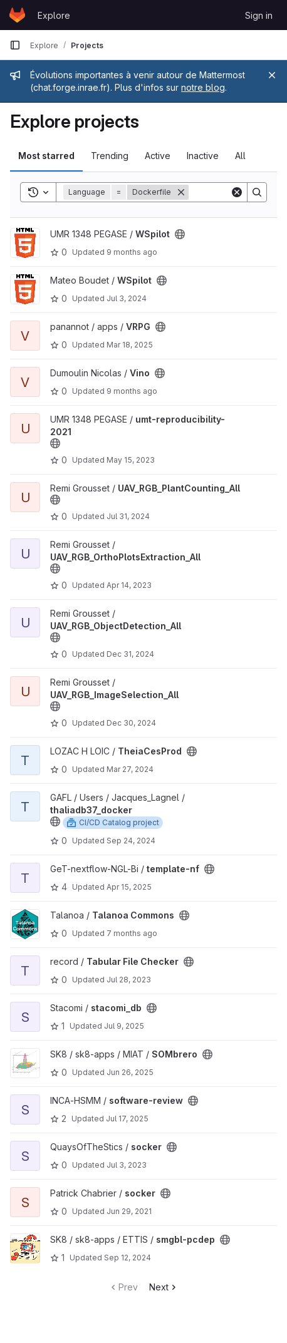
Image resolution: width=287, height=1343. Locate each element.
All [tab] (240, 155)
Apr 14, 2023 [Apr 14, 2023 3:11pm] (129, 585)
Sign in (259, 15)
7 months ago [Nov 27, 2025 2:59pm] (132, 933)
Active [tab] (157, 155)
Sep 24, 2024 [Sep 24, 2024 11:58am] (131, 840)
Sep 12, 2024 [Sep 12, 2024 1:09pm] (127, 1257)
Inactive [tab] (203, 155)
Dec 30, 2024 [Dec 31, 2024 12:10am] (131, 723)
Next (164, 1287)
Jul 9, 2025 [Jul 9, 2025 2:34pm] (124, 1026)
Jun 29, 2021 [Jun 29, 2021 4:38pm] (129, 1211)
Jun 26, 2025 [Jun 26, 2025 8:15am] (130, 1072)
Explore (54, 15)
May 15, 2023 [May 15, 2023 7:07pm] (131, 460)
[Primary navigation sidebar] (15, 45)
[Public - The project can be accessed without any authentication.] (180, 234)
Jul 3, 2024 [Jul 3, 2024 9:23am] (127, 298)
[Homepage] (17, 15)
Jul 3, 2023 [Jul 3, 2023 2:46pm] (127, 1165)
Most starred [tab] (46, 155)
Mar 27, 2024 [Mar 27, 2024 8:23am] (130, 769)
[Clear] (236, 192)
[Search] (257, 192)
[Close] (271, 75)
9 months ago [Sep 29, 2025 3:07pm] (132, 391)
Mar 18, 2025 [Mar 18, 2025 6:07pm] (130, 344)
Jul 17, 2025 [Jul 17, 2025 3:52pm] (127, 1118)
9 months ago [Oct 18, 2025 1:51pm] (132, 252)
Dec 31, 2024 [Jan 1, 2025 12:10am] (130, 654)
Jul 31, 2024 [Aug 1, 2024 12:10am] (128, 516)
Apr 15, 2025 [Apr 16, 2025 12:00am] (129, 887)
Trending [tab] (109, 155)
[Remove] (181, 192)
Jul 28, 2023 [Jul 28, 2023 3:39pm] (129, 979)
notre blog (203, 87)
